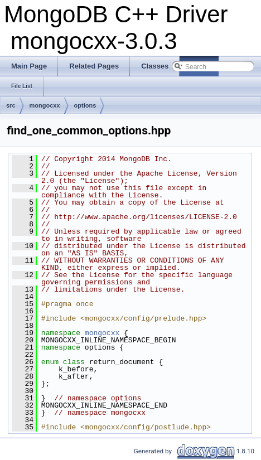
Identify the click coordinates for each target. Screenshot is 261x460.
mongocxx (45, 105)
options (85, 105)
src (11, 105)
